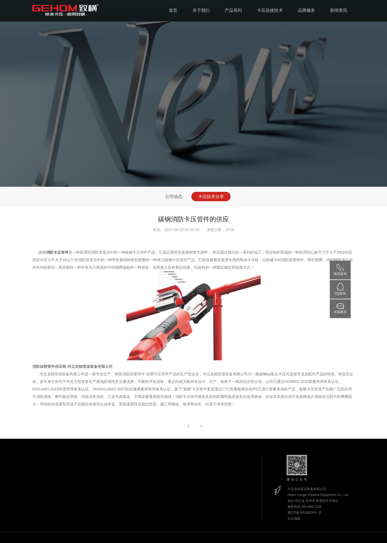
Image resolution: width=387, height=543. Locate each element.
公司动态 (173, 196)
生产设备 (70, 498)
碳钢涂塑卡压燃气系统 (118, 481)
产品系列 (233, 10)
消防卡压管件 (57, 252)
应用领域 (70, 489)
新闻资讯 (338, 10)
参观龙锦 (70, 516)
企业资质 (70, 481)
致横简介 (70, 472)
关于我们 (201, 10)
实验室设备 (72, 507)
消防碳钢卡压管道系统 (118, 472)
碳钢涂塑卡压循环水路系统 (121, 490)
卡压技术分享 (211, 196)
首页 (173, 10)
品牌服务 (306, 10)
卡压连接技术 (270, 10)
